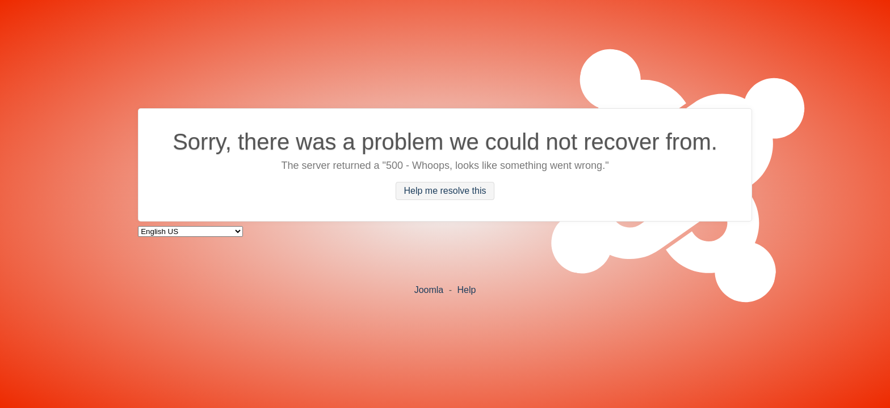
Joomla (429, 290)
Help (466, 290)
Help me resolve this (445, 191)
